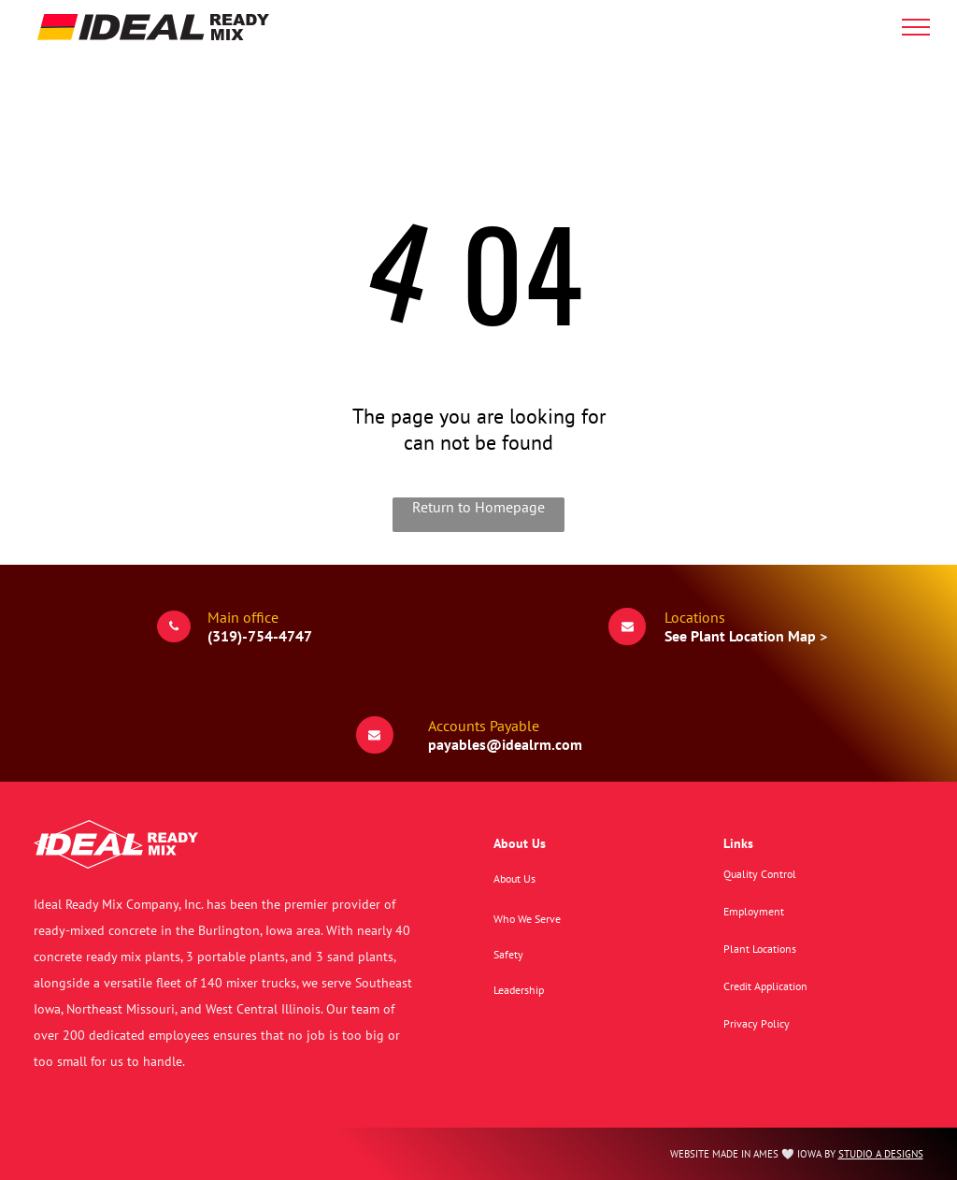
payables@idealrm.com (505, 744)
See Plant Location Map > (745, 635)
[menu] (916, 27)
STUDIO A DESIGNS (880, 1153)
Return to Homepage (478, 506)
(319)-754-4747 (259, 635)
